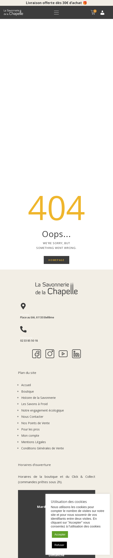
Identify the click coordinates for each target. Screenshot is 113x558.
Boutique (27, 220)
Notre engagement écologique (42, 239)
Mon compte (30, 264)
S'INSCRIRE (39, 517)
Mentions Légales (33, 270)
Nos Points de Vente (35, 251)
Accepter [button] (59, 534)
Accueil (26, 213)
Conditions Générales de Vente (42, 277)
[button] (56, 12)
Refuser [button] (59, 545)
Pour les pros (30, 258)
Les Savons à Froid (34, 232)
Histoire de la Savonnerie (38, 226)
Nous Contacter (32, 245)
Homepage (56, 88)
